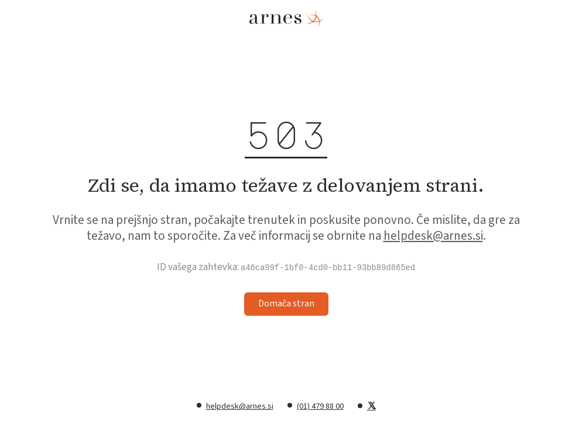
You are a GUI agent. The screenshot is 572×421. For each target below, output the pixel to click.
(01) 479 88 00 (320, 406)
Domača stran (286, 303)
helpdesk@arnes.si (433, 235)
